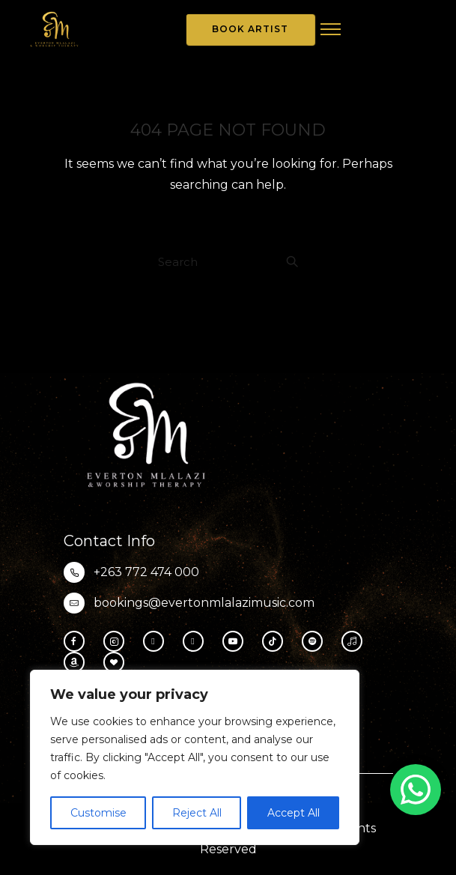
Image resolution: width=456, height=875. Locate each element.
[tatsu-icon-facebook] (78, 641)
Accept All (293, 813)
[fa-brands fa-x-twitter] (197, 641)
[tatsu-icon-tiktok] (276, 641)
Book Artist (250, 28)
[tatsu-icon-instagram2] (117, 641)
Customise (98, 813)
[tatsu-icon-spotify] (316, 641)
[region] (194, 757)
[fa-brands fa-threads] (157, 641)
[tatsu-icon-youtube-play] (236, 641)
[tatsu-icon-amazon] (78, 662)
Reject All (197, 813)
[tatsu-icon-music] (355, 641)
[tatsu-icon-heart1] (113, 662)
